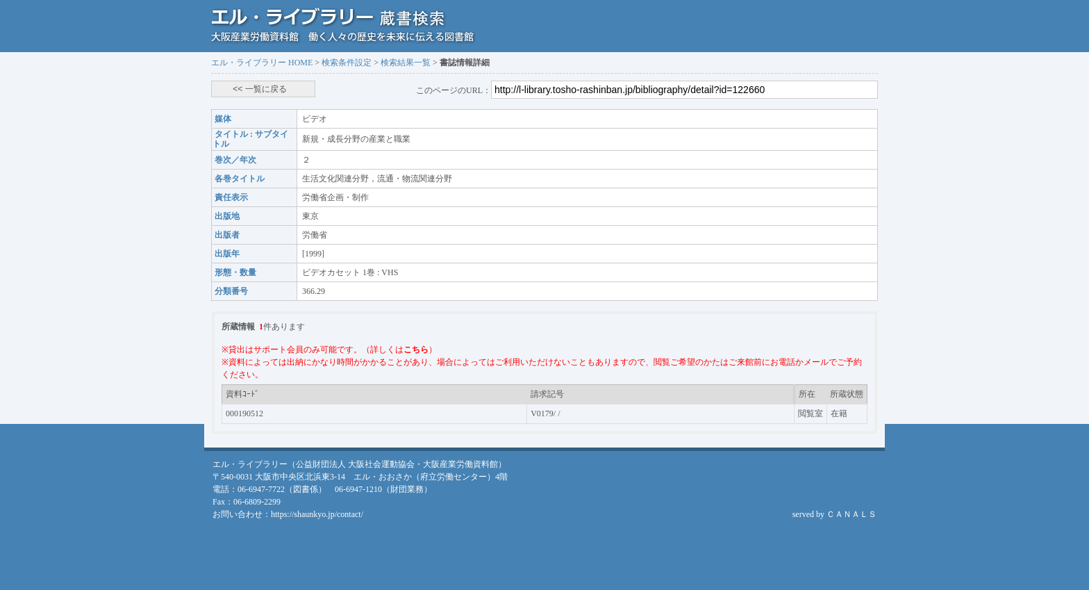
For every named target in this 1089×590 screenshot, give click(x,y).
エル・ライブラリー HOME (262, 62)
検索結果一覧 (406, 62)
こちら (416, 349)
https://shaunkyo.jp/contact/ (317, 514)
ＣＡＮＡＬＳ (851, 514)
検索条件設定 (347, 62)
